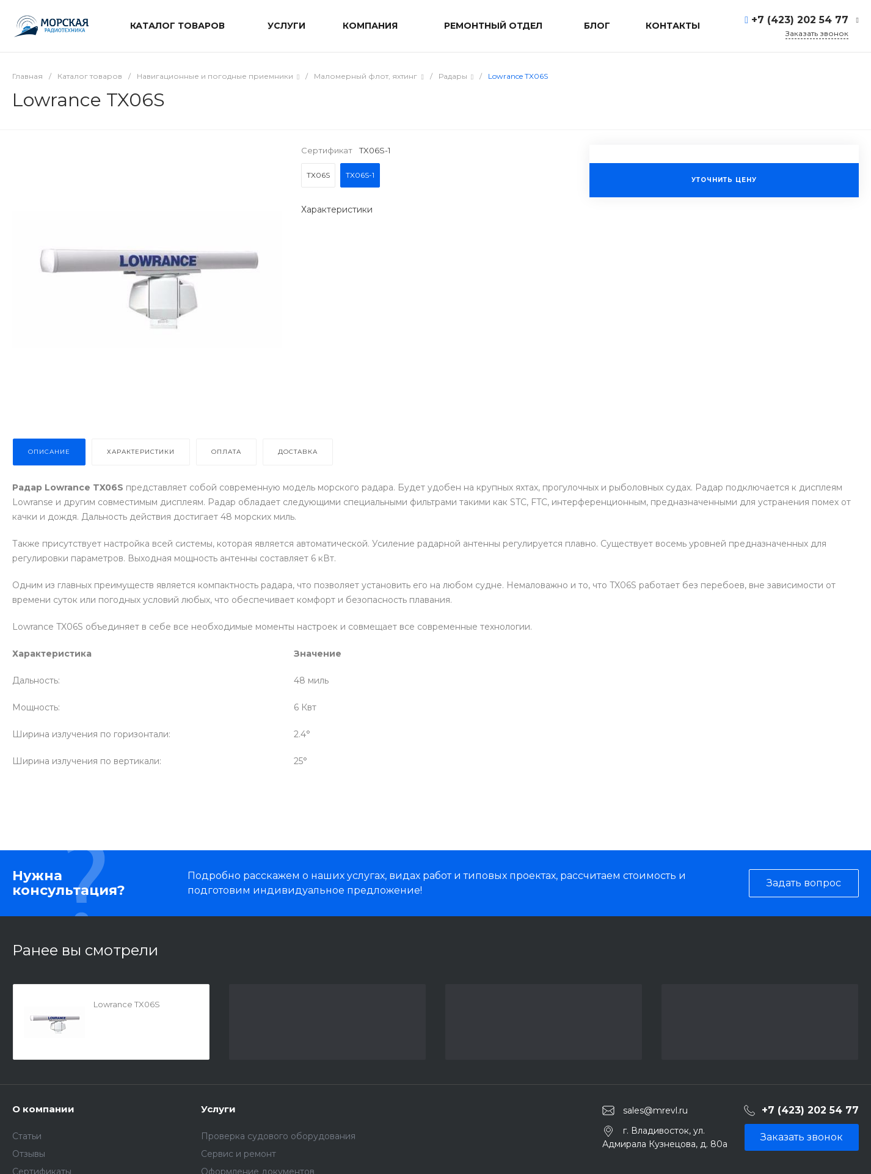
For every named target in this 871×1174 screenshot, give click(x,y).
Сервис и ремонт (238, 1153)
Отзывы (28, 1153)
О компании (43, 1109)
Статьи (27, 1136)
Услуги (218, 1109)
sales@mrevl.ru (655, 1110)
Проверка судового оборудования (278, 1136)
